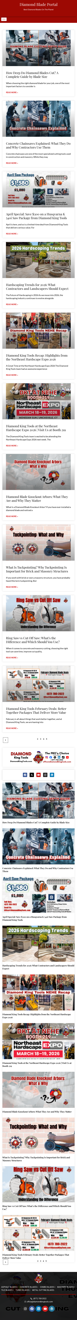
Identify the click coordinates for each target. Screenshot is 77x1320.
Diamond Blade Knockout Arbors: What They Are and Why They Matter (37, 499)
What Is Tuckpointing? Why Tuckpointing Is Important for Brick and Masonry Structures (37, 569)
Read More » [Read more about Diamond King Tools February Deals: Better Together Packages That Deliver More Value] (12, 728)
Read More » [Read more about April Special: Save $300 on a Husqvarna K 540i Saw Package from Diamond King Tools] (12, 234)
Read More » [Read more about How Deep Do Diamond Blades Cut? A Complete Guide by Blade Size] (12, 92)
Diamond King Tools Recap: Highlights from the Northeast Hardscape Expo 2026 (36, 357)
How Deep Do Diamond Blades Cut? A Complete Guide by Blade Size (32, 75)
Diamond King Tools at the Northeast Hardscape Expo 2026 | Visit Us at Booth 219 (36, 428)
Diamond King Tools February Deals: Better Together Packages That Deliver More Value (36, 710)
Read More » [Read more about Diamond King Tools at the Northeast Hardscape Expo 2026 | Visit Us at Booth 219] (12, 446)
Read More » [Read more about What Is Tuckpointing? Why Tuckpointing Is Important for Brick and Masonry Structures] (12, 587)
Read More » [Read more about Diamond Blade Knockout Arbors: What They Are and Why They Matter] (12, 516)
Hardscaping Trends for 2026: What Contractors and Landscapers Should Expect (37, 287)
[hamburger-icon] (4, 19)
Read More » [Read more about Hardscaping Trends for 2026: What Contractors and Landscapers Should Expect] (12, 304)
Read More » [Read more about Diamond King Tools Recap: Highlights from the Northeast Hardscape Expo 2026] (12, 375)
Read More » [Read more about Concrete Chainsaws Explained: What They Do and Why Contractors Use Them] (12, 163)
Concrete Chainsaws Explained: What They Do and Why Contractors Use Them (38, 145)
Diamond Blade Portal (39, 4)
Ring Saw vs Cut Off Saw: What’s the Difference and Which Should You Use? (33, 640)
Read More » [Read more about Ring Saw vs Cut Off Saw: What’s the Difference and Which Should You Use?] (12, 658)
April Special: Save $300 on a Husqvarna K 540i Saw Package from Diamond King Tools (36, 216)
